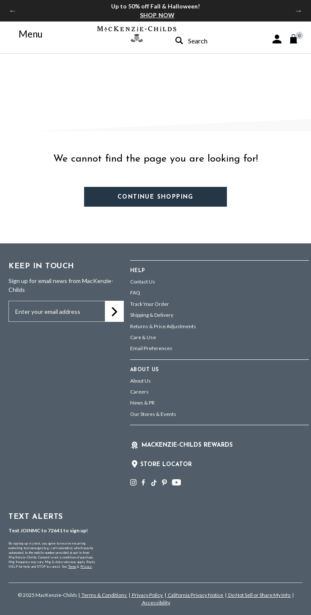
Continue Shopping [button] (155, 197)
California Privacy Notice (195, 595)
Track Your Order (149, 304)
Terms (72, 566)
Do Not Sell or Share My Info (259, 595)
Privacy (86, 566)
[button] (277, 39)
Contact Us (142, 281)
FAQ (135, 292)
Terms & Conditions (104, 595)
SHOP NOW (157, 15)
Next (298, 10)
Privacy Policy (147, 595)
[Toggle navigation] (25, 34)
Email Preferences (151, 348)
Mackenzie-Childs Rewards (187, 445)
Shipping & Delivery (151, 315)
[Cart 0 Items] (297, 38)
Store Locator (166, 464)
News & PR (142, 402)
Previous (12, 10)
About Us (140, 381)
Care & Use (143, 337)
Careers (139, 391)
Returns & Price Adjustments (163, 326)
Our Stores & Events (153, 414)
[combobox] (204, 40)
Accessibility (155, 602)
